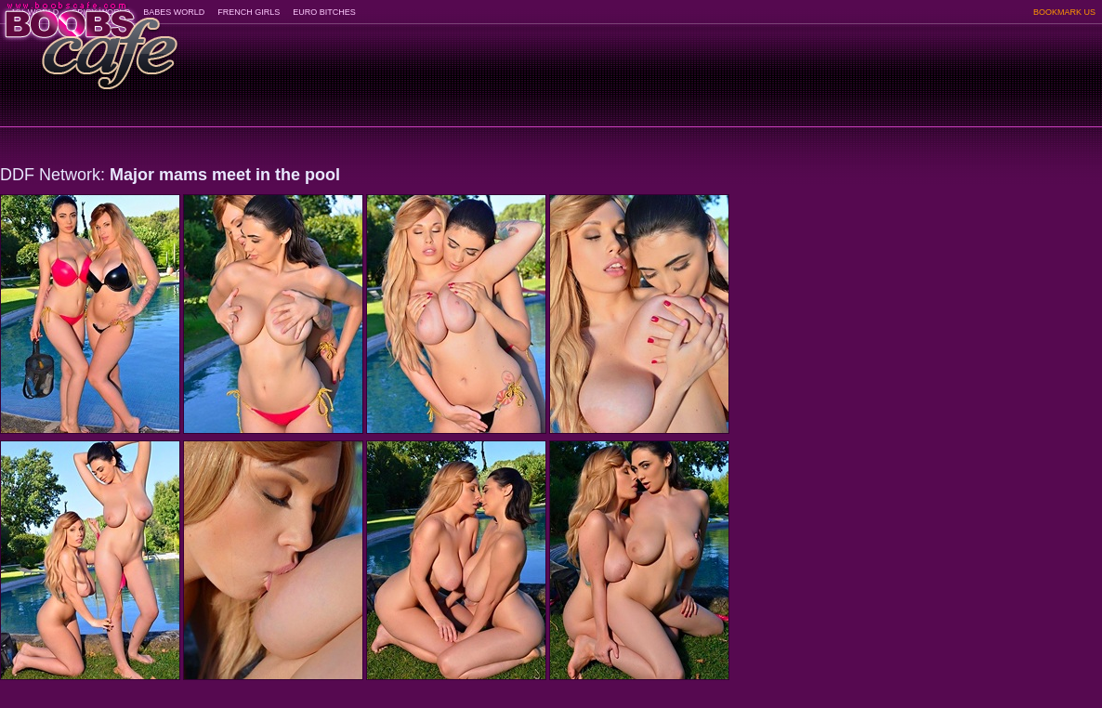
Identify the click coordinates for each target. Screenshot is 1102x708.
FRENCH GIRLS (248, 12)
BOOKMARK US (1064, 12)
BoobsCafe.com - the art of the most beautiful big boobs (89, 39)
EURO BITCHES (324, 12)
